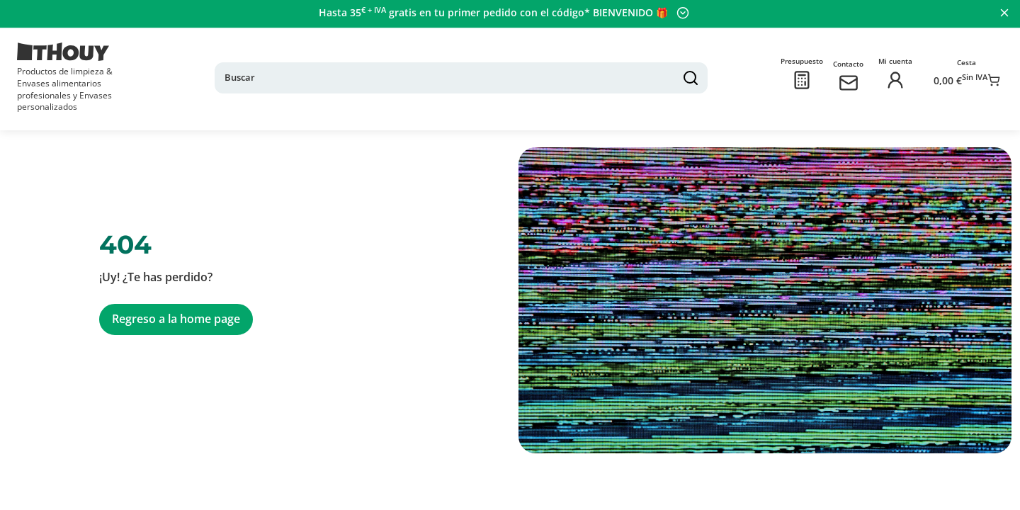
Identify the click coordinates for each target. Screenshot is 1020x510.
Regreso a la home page (176, 308)
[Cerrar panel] (1003, 12)
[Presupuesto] (790, 77)
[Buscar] (480, 72)
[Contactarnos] (837, 77)
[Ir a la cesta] (961, 77)
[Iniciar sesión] (884, 77)
